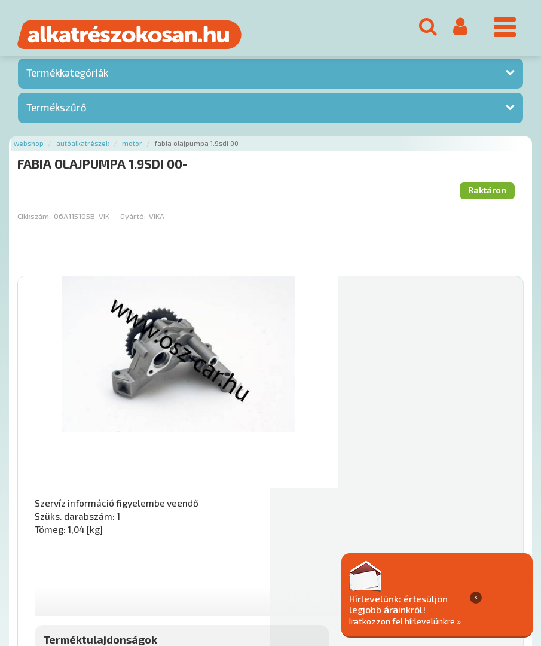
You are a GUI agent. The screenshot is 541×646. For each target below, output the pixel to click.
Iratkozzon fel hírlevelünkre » (463, 620)
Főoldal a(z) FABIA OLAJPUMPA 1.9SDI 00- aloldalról (113, 536)
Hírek (111, 573)
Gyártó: (133, 220)
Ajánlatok (36, 573)
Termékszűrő (56, 111)
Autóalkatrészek (82, 147)
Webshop (29, 147)
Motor (132, 147)
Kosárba (466, 501)
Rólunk (78, 573)
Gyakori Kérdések (243, 573)
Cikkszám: (34, 220)
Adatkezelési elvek (458, 573)
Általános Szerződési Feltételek (349, 573)
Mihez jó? (311, 467)
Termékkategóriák (67, 77)
